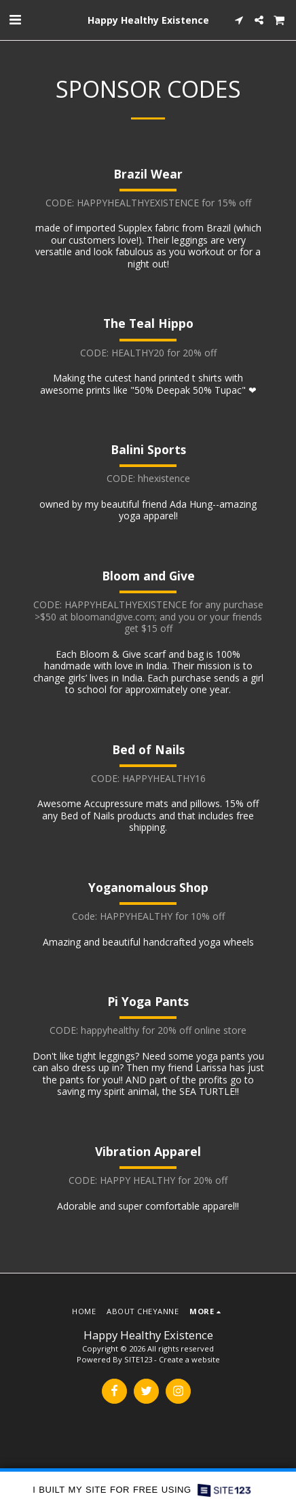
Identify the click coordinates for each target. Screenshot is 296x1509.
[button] (14, 19)
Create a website (189, 1359)
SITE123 (138, 1359)
